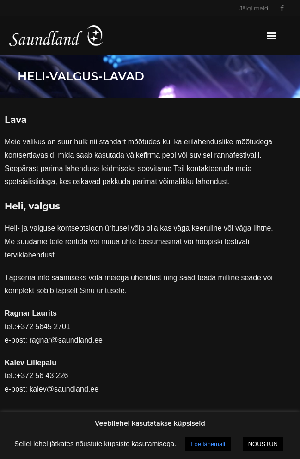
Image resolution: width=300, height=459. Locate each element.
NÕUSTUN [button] (263, 444)
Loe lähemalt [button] (208, 444)
